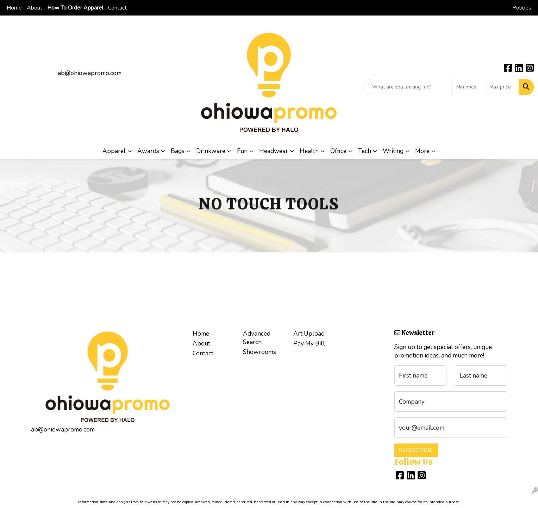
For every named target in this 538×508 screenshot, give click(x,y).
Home (14, 8)
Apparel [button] (114, 151)
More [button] (422, 151)
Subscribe (416, 450)
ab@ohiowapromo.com (89, 73)
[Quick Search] (408, 87)
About (34, 8)
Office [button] (338, 151)
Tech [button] (364, 151)
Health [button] (309, 151)
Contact (117, 8)
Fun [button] (242, 151)
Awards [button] (148, 151)
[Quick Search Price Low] (469, 87)
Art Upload (309, 333)
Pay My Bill (309, 343)
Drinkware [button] (210, 151)
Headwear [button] (273, 151)
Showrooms (259, 352)
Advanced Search (256, 337)
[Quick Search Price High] (502, 87)
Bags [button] (177, 151)
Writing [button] (393, 151)
